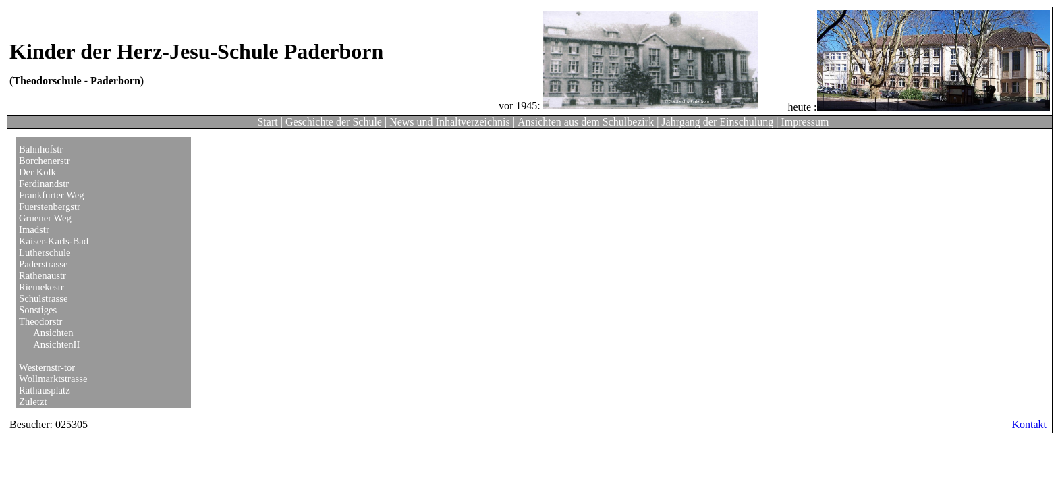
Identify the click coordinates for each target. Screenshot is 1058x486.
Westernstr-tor (47, 367)
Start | (269, 122)
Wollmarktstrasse (53, 378)
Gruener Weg (45, 218)
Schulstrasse (43, 298)
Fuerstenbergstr (49, 206)
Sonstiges (38, 309)
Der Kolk (37, 172)
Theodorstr (40, 321)
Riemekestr (41, 286)
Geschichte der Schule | (336, 122)
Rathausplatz (44, 390)
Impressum (805, 122)
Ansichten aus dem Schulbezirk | (588, 122)
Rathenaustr (42, 275)
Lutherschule (45, 252)
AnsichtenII (56, 344)
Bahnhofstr (41, 149)
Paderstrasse (43, 264)
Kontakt (1029, 424)
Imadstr (34, 229)
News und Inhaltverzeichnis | (452, 122)
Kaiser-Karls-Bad (53, 241)
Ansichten (53, 332)
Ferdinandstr (44, 183)
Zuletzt (33, 401)
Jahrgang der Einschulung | (719, 122)
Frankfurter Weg (51, 195)
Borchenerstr (44, 160)
